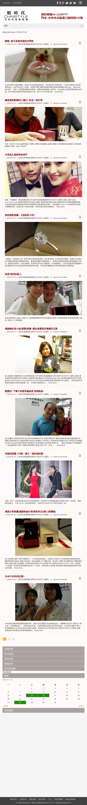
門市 (50, 799)
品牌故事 (23, 799)
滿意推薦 (32, 799)
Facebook (6, 672)
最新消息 (13, 799)
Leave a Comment (60, 44)
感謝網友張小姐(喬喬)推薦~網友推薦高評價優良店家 (31, 328)
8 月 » (81, 706)
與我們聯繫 (17, 3)
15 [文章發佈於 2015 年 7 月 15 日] (32, 695)
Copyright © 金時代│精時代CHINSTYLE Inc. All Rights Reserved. (46, 803)
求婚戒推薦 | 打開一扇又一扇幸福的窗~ (24, 453)
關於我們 (6, 3)
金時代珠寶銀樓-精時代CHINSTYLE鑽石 (33, 44)
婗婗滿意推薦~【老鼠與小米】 (20, 215)
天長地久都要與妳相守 (16, 154)
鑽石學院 (42, 799)
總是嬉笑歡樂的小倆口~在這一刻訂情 (23, 100)
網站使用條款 (71, 799)
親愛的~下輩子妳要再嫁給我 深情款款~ (24, 391)
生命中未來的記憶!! (14, 576)
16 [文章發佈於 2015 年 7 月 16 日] (44, 695)
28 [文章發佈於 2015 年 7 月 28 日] (20, 702)
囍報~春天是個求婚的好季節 (19, 41)
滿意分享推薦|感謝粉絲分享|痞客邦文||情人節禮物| (30, 511)
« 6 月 (5, 706)
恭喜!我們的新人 (13, 274)
